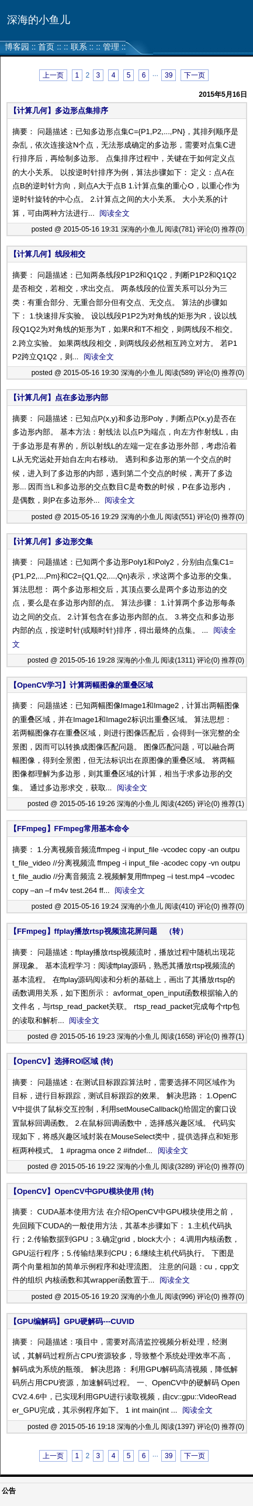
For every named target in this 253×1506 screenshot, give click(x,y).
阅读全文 (114, 213)
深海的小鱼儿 (38, 20)
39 (168, 75)
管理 (111, 46)
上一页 (53, 75)
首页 (46, 46)
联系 (79, 46)
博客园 (17, 46)
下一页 (194, 75)
